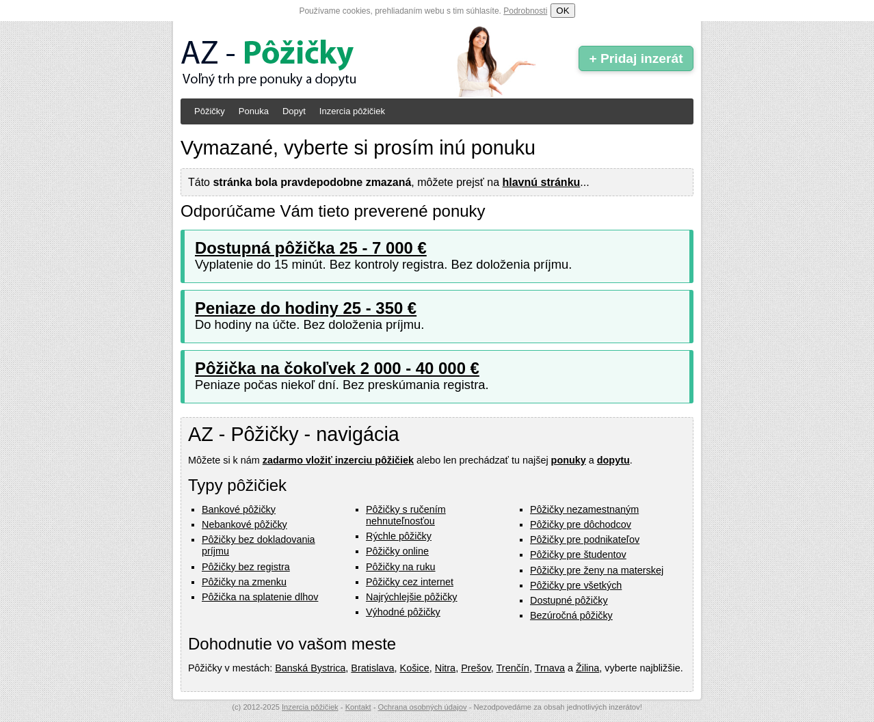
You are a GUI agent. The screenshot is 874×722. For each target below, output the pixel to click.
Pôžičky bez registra (246, 566)
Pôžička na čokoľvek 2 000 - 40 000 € (337, 368)
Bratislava (372, 668)
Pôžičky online (397, 551)
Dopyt (294, 111)
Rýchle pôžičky (399, 536)
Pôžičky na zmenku (244, 581)
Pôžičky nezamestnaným (584, 509)
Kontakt (358, 707)
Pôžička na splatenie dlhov (260, 596)
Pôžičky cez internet (409, 581)
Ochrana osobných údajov (422, 707)
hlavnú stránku (542, 182)
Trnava (550, 668)
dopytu (613, 460)
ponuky (568, 460)
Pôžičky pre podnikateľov (584, 539)
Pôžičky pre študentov (578, 554)
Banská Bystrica (310, 668)
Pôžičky (209, 111)
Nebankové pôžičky (244, 524)
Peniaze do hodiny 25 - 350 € (305, 308)
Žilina (587, 668)
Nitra (445, 668)
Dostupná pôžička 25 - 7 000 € (311, 248)
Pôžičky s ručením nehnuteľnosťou (406, 515)
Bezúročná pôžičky (571, 615)
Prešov (476, 668)
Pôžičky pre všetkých (576, 585)
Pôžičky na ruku (401, 566)
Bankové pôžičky (239, 509)
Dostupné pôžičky (569, 600)
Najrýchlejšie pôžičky (412, 596)
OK (562, 10)
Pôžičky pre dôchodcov (580, 524)
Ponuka (254, 111)
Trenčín (512, 668)
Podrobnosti (525, 11)
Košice (414, 668)
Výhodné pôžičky (403, 611)
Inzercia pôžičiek (352, 111)
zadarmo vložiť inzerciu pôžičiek (338, 460)
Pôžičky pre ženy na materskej (596, 570)
